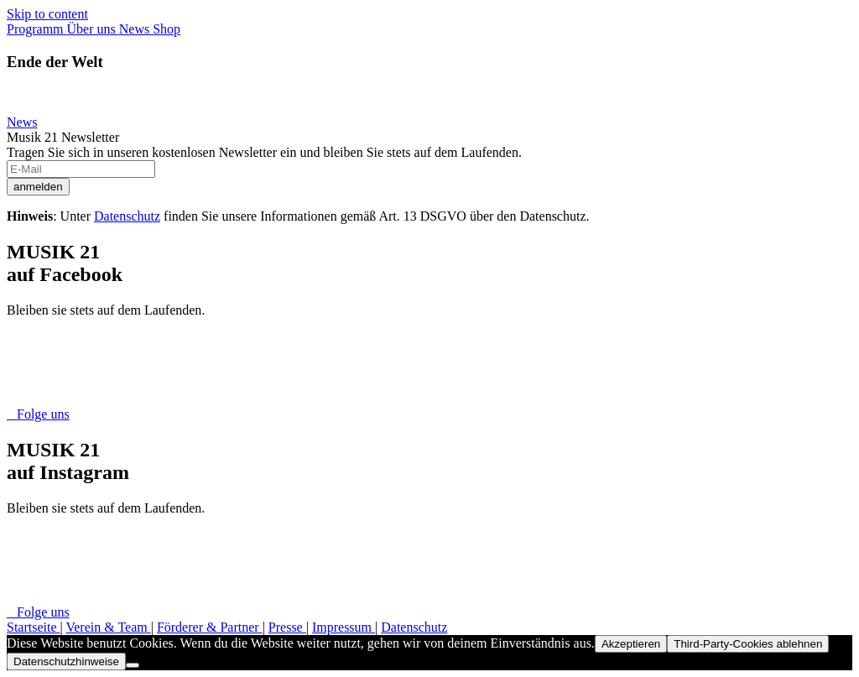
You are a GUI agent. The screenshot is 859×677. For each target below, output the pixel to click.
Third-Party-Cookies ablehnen (748, 644)
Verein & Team (107, 627)
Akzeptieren (630, 644)
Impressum (343, 627)
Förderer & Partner (210, 627)
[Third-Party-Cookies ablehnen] (132, 665)
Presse (287, 627)
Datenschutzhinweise (66, 661)
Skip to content (47, 14)
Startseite (33, 627)
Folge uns (38, 414)
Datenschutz (127, 216)
